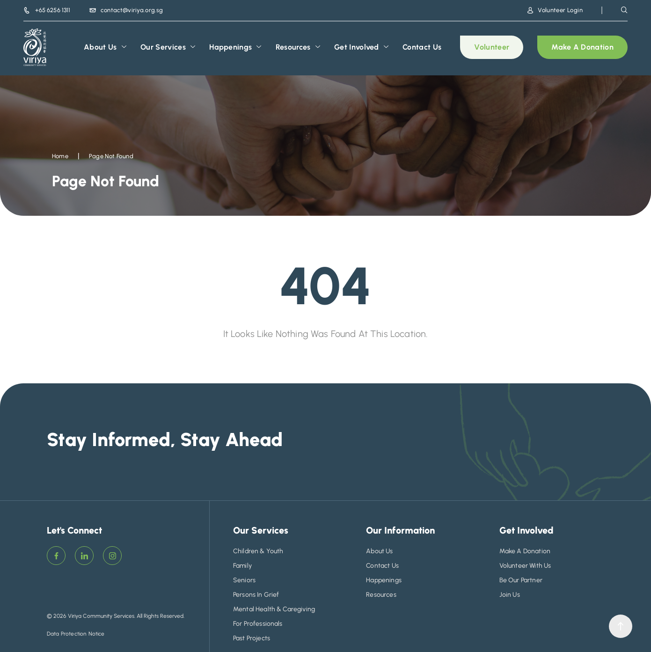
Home (60, 156)
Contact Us (421, 47)
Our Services (167, 47)
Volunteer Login (555, 10)
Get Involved (361, 47)
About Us (105, 47)
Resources (298, 47)
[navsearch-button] (624, 10)
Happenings (235, 47)
